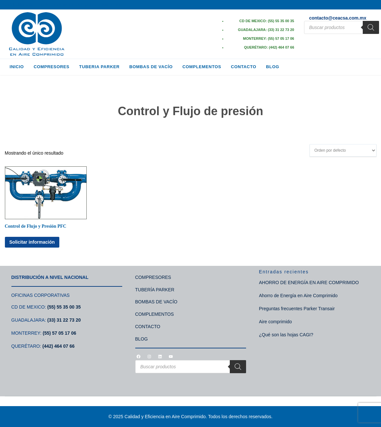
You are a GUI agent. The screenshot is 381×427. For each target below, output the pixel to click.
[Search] (371, 27)
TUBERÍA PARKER (154, 289)
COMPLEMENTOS (154, 314)
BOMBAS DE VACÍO (156, 301)
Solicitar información (32, 242)
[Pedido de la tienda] (343, 150)
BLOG (141, 339)
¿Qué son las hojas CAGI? (286, 334)
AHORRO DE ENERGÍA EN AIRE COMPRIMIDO (309, 282)
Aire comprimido (275, 321)
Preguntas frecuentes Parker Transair (297, 308)
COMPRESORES (153, 277)
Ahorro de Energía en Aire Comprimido (298, 295)
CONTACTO (147, 326)
